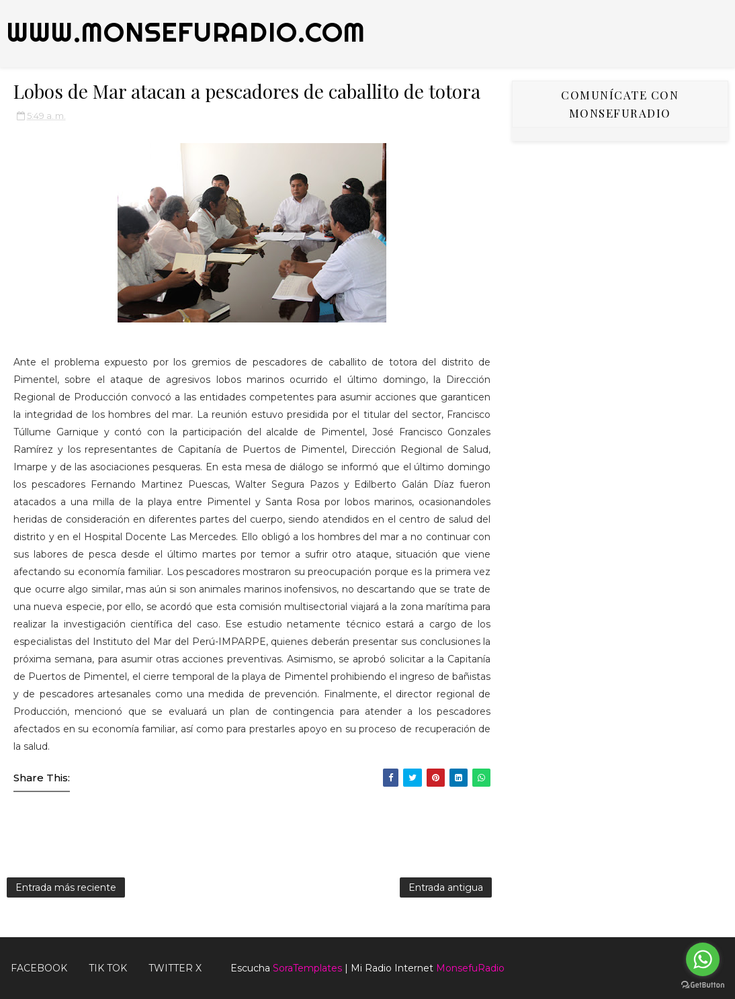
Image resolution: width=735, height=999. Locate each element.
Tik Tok (108, 968)
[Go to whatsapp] (703, 959)
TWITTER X (175, 968)
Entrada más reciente (65, 887)
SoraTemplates (307, 968)
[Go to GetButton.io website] (702, 985)
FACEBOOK (39, 968)
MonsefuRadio (470, 968)
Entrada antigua (445, 887)
